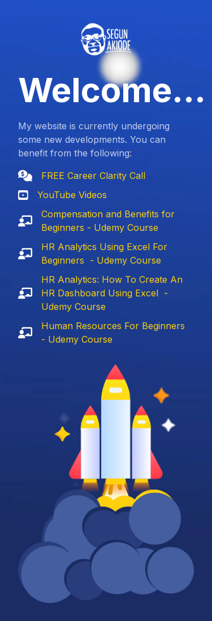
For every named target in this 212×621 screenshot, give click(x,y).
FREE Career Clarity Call (93, 175)
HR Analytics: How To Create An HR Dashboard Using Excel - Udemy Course (112, 293)
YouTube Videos (72, 194)
